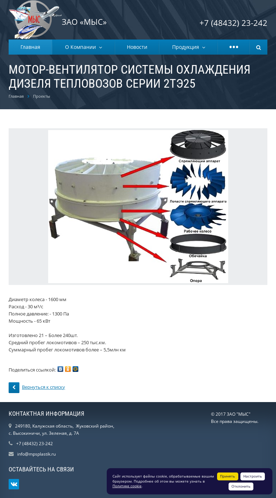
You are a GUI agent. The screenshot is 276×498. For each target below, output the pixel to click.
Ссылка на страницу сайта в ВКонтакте (14, 484)
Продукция (187, 46)
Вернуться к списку (37, 387)
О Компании (82, 46)
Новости (137, 46)
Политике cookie (127, 485)
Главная (30, 46)
